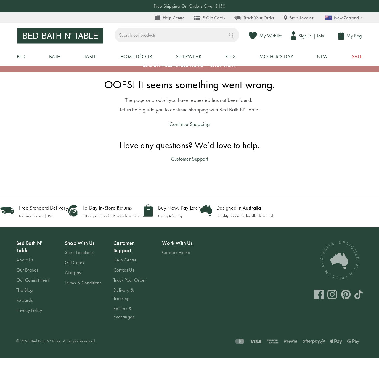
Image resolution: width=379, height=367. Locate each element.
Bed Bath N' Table (29, 255)
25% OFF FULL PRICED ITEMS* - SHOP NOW (189, 74)
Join (321, 36)
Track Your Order (254, 18)
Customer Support (189, 167)
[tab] (34, 285)
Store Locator (299, 18)
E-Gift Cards (209, 18)
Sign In (306, 36)
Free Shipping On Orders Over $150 (189, 6)
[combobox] (204, 36)
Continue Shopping (189, 133)
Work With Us (177, 251)
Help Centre (169, 18)
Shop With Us (79, 251)
